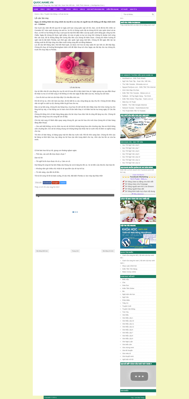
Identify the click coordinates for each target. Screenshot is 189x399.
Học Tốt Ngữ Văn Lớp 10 (131, 157)
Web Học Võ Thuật (129, 102)
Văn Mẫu (125, 315)
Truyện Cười (126, 306)
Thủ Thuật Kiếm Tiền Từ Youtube (133, 111)
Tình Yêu (125, 312)
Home (36, 9)
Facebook (47, 182)
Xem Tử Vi (133, 9)
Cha (123, 282)
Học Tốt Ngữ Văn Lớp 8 (130, 151)
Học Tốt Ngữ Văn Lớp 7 (130, 148)
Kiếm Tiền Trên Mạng (129, 269)
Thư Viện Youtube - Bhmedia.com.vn (135, 84)
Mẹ (123, 291)
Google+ (55, 182)
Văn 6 (42, 9)
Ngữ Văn (125, 297)
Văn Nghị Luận (127, 342)
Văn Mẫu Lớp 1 (127, 318)
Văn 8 (55, 9)
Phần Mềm (126, 300)
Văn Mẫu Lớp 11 (128, 324)
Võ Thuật (124, 9)
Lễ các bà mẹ (42, 18)
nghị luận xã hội (127, 359)
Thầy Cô (125, 303)
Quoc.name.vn (43, 2)
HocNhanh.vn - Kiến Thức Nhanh (133, 78)
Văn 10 (68, 9)
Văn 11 (75, 9)
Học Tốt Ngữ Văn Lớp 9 (130, 154)
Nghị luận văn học (128, 294)
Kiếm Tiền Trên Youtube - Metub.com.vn (136, 93)
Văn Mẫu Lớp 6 (127, 330)
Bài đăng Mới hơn (42, 251)
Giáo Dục (125, 285)
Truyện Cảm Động (128, 309)
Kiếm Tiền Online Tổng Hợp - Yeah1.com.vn (137, 99)
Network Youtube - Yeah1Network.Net (135, 108)
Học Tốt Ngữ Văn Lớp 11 (131, 160)
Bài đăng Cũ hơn (108, 251)
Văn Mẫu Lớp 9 (127, 338)
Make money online (129, 272)
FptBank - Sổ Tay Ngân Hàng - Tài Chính (136, 96)
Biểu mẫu (125, 279)
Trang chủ (75, 251)
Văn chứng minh (128, 347)
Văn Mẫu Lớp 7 (127, 333)
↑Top (132, 397)
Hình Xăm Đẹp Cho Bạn (130, 90)
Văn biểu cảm (127, 344)
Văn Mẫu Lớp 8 (127, 336)
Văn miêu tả (126, 353)
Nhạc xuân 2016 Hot (129, 266)
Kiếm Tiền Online (112, 9)
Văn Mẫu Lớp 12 (128, 327)
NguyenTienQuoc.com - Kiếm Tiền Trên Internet (138, 87)
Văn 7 (49, 9)
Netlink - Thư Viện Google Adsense (134, 105)
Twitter (63, 182)
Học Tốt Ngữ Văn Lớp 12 (131, 163)
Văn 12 (82, 9)
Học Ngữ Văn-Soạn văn (95, 9)
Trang (142, 397)
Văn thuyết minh (128, 356)
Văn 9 (62, 9)
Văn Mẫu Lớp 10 (128, 321)
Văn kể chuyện (127, 350)
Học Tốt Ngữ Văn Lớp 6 (130, 145)
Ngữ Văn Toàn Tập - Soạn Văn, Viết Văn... (137, 81)
